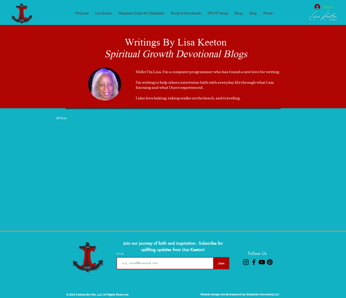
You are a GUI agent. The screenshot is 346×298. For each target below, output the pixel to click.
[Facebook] (254, 262)
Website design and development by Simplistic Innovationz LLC (239, 294)
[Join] (221, 263)
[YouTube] (262, 262)
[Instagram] (246, 262)
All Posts (61, 118)
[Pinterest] (270, 262)
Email (121, 253)
